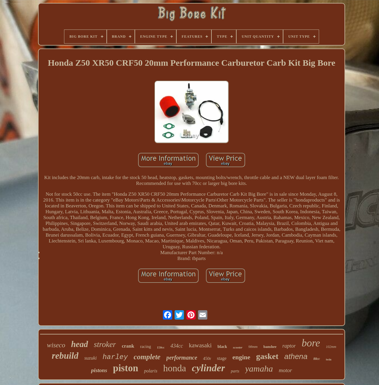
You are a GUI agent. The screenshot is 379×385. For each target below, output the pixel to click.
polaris (150, 370)
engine (241, 357)
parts (235, 371)
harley (115, 357)
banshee (270, 346)
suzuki (90, 358)
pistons (99, 370)
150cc (160, 347)
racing (145, 346)
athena (296, 356)
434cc (176, 346)
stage (222, 358)
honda (174, 368)
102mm (331, 347)
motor (285, 370)
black (222, 346)
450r (207, 358)
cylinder (208, 368)
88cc (316, 359)
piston (125, 368)
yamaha (259, 368)
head (79, 344)
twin (328, 359)
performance (181, 357)
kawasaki (200, 345)
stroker (105, 344)
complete (147, 357)
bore (311, 343)
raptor (289, 346)
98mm (253, 346)
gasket (267, 356)
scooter (237, 347)
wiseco (56, 345)
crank (128, 346)
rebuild (65, 356)
